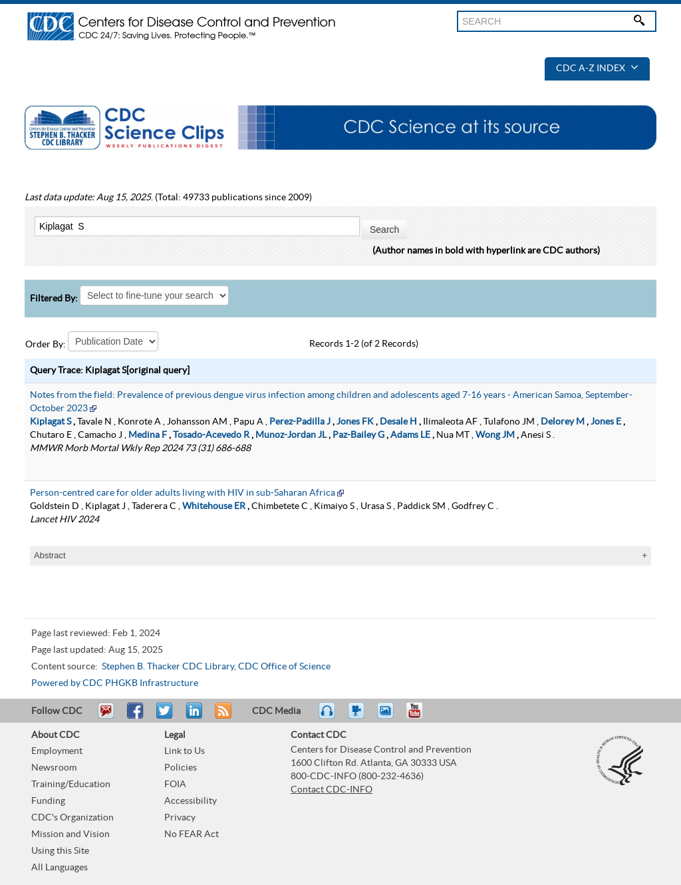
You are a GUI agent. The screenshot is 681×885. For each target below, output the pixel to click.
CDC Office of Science (284, 666)
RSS (221, 716)
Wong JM (495, 435)
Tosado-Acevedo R (211, 435)
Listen (327, 716)
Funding (48, 801)
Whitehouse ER (213, 506)
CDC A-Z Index (597, 68)
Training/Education (70, 784)
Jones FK (355, 422)
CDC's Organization (72, 817)
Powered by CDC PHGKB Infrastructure (114, 683)
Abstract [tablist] (50, 555)
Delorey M (563, 422)
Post (192, 716)
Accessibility (190, 801)
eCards (388, 716)
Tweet (165, 716)
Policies (180, 768)
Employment (56, 751)
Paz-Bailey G (358, 435)
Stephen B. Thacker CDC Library (168, 666)
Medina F (147, 435)
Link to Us (184, 751)
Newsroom (53, 768)
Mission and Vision (70, 834)
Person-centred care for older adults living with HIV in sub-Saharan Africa (182, 493)
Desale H (398, 422)
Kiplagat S (50, 422)
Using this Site (60, 851)
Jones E (606, 422)
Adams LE (410, 435)
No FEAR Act (191, 834)
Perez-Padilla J (300, 422)
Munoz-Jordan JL (291, 435)
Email (105, 716)
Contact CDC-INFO (331, 790)
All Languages (59, 867)
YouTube (421, 716)
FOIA (175, 784)
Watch (357, 716)
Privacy (180, 817)
